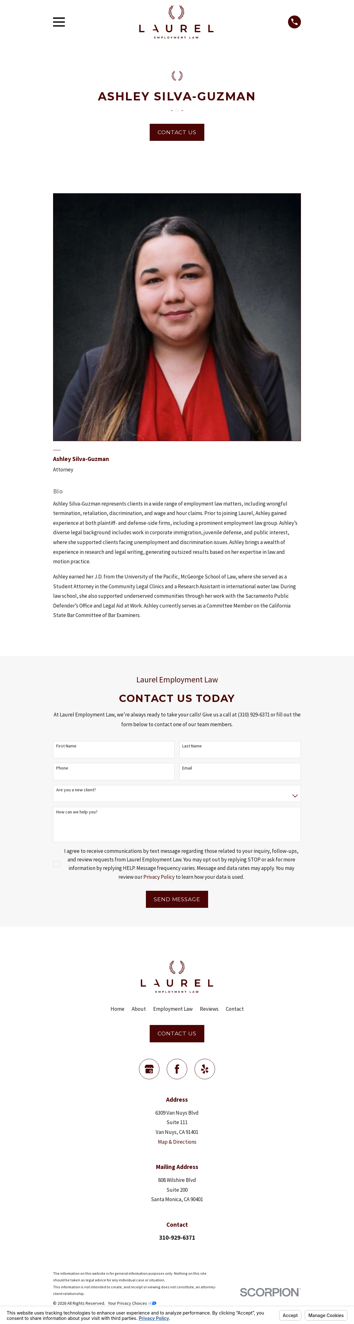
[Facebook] (177, 1069)
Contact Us (177, 132)
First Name (66, 746)
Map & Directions (177, 1141)
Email (187, 768)
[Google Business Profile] (149, 1069)
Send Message (177, 899)
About (139, 1008)
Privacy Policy (159, 876)
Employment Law (173, 1008)
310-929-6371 (177, 1237)
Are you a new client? (76, 790)
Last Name (192, 746)
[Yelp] (205, 1069)
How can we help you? (77, 812)
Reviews (209, 1008)
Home (117, 1008)
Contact (235, 1008)
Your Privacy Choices (132, 1303)
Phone (62, 768)
